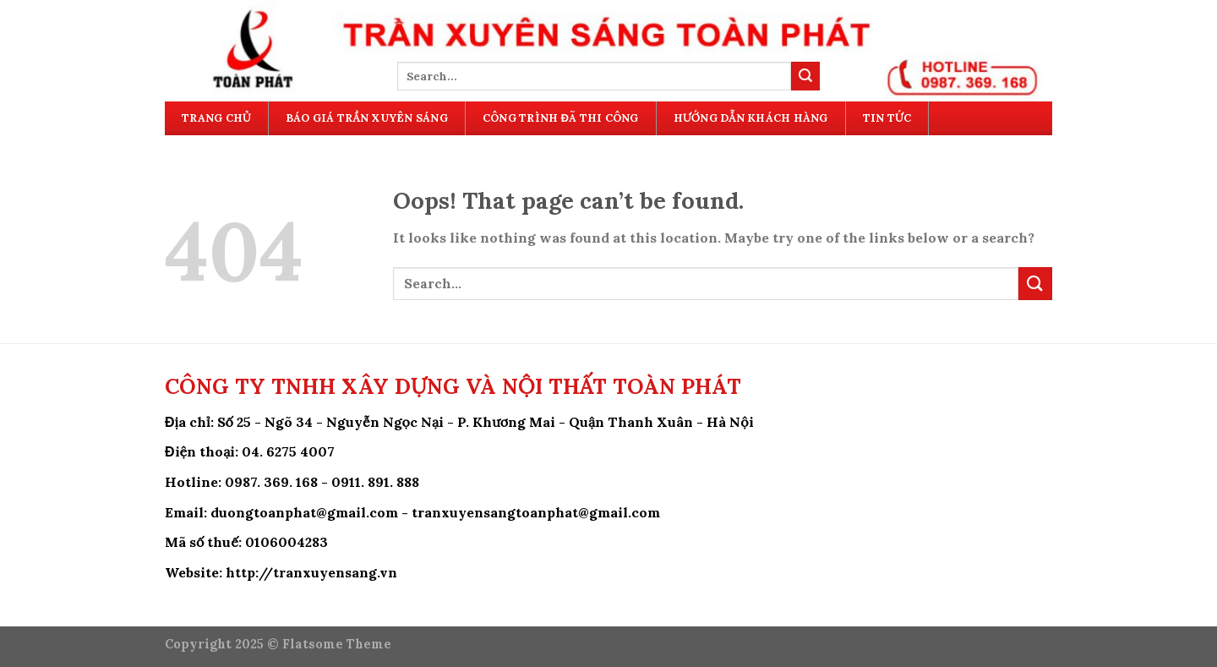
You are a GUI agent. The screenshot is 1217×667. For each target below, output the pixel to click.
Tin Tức (887, 118)
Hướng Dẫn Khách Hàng (751, 118)
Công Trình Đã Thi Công (561, 118)
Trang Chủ (216, 118)
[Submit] (805, 76)
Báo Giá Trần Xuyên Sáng (367, 118)
